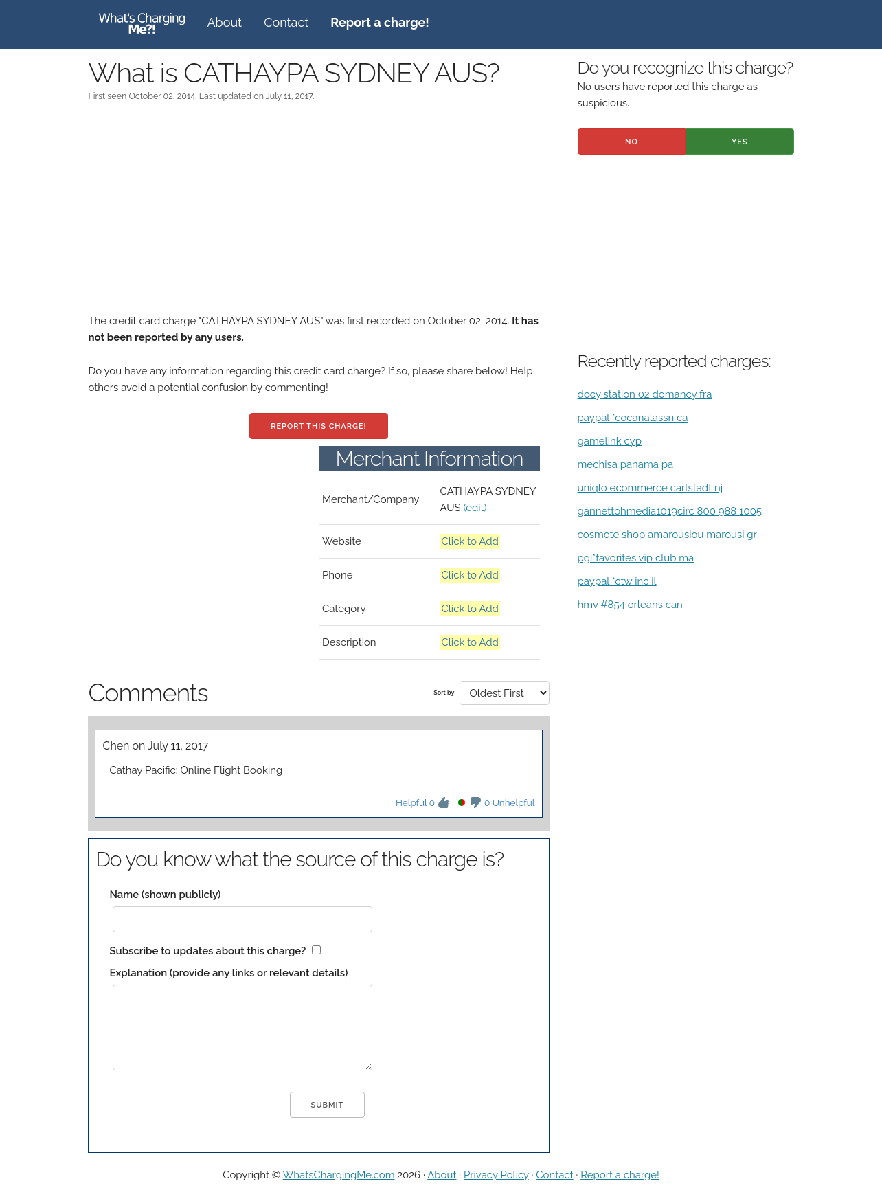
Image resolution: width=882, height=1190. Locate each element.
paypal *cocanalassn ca (633, 418)
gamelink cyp (610, 441)
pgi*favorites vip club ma (636, 558)
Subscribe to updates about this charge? (207, 951)
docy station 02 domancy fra (645, 394)
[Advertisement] (318, 216)
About (224, 22)
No (631, 141)
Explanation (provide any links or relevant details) (228, 973)
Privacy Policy (496, 1175)
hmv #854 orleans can (630, 604)
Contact (286, 22)
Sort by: (444, 692)
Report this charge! (318, 426)
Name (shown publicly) (164, 894)
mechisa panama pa (626, 464)
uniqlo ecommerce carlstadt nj (650, 488)
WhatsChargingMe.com (339, 1175)
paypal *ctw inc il (617, 581)
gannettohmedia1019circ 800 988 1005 (670, 511)
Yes (740, 141)
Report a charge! (619, 1175)
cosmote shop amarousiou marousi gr (667, 534)
